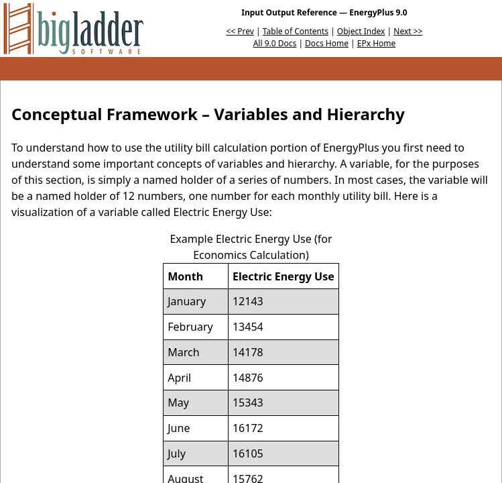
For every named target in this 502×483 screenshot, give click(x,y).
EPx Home (376, 43)
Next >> (407, 31)
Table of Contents (295, 31)
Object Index (361, 31)
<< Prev (240, 31)
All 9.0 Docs (275, 43)
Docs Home (327, 43)
